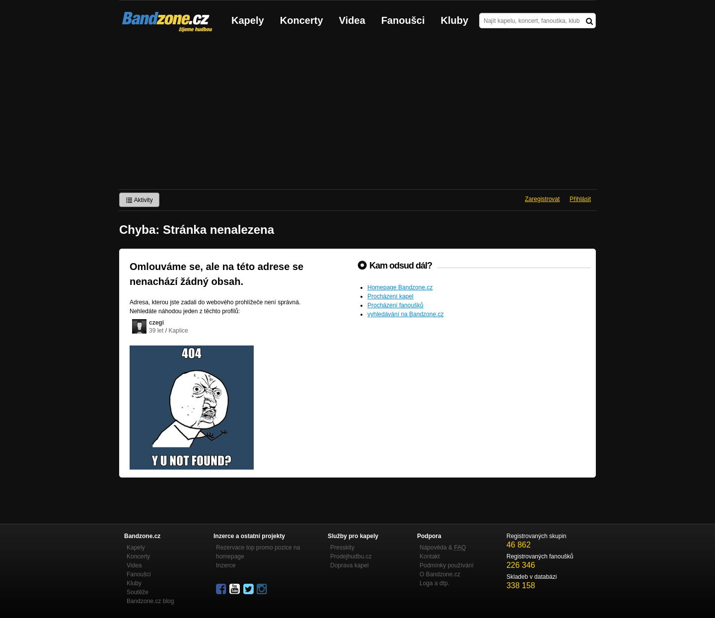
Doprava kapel (349, 565)
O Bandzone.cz (440, 574)
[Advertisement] (357, 114)
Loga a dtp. (434, 583)
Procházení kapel (390, 296)
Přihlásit (580, 199)
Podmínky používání (447, 565)
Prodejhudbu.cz (350, 556)
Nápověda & (443, 547)
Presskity (342, 547)
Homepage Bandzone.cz (399, 287)
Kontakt (430, 556)
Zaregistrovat (542, 199)
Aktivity (139, 200)
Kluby (455, 20)
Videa (352, 20)
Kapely (247, 20)
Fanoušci (403, 20)
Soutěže (137, 592)
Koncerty (301, 20)
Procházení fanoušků (395, 305)
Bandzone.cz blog (150, 601)
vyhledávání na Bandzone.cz (405, 314)
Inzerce (225, 565)
